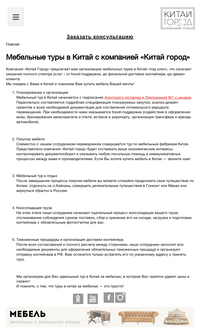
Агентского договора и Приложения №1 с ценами (147, 97)
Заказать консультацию (100, 37)
